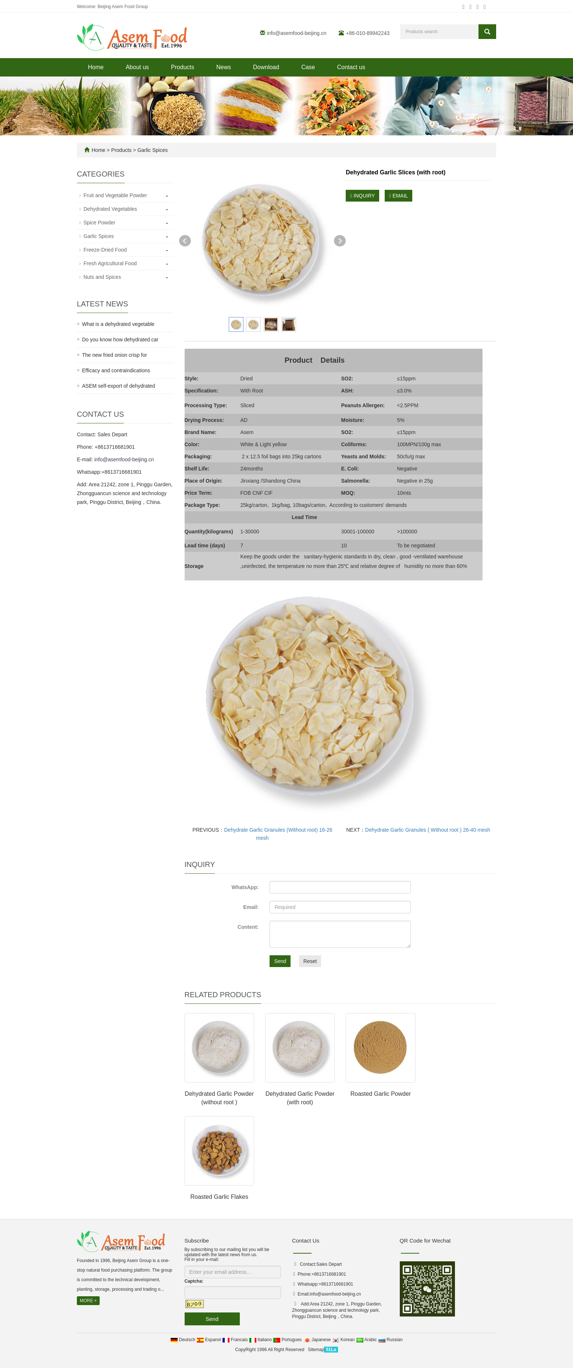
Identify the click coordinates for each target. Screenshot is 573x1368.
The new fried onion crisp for (114, 355)
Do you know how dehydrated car (120, 339)
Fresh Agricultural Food (110, 263)
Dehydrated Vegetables (110, 209)
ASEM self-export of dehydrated (118, 386)
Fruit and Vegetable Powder (115, 195)
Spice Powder (99, 222)
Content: (248, 927)
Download (266, 67)
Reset (310, 961)
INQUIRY (362, 196)
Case (308, 67)
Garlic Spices (152, 150)
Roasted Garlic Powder (380, 1094)
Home (96, 67)
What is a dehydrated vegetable (118, 324)
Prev (185, 241)
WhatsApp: (245, 887)
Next (340, 241)
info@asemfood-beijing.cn (297, 33)
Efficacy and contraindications (116, 370)
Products (182, 67)
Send (280, 961)
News (223, 67)
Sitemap (316, 1349)
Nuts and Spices (102, 277)
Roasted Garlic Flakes (219, 1197)
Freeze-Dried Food (105, 250)
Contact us (351, 67)
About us (137, 67)
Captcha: (194, 1281)
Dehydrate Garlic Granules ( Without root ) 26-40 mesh (427, 830)
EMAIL (398, 196)
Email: (251, 907)
